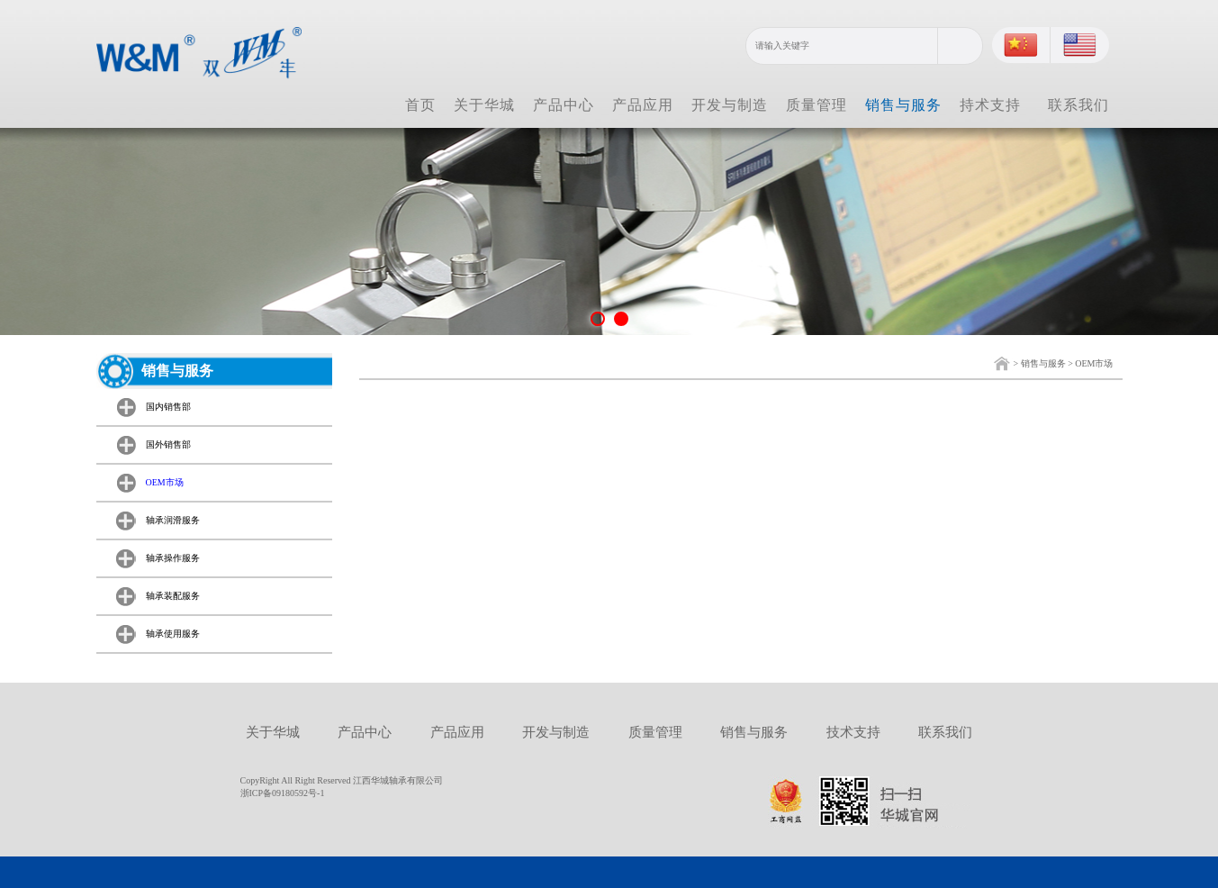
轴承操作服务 (173, 558)
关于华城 (484, 105)
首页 (420, 105)
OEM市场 (1094, 363)
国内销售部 (168, 407)
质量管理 (816, 105)
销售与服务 (903, 105)
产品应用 (642, 105)
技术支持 (853, 732)
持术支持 (990, 105)
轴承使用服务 (173, 634)
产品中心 (563, 105)
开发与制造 (729, 105)
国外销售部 (168, 444)
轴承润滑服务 (173, 520)
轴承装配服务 (173, 596)
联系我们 (1078, 105)
